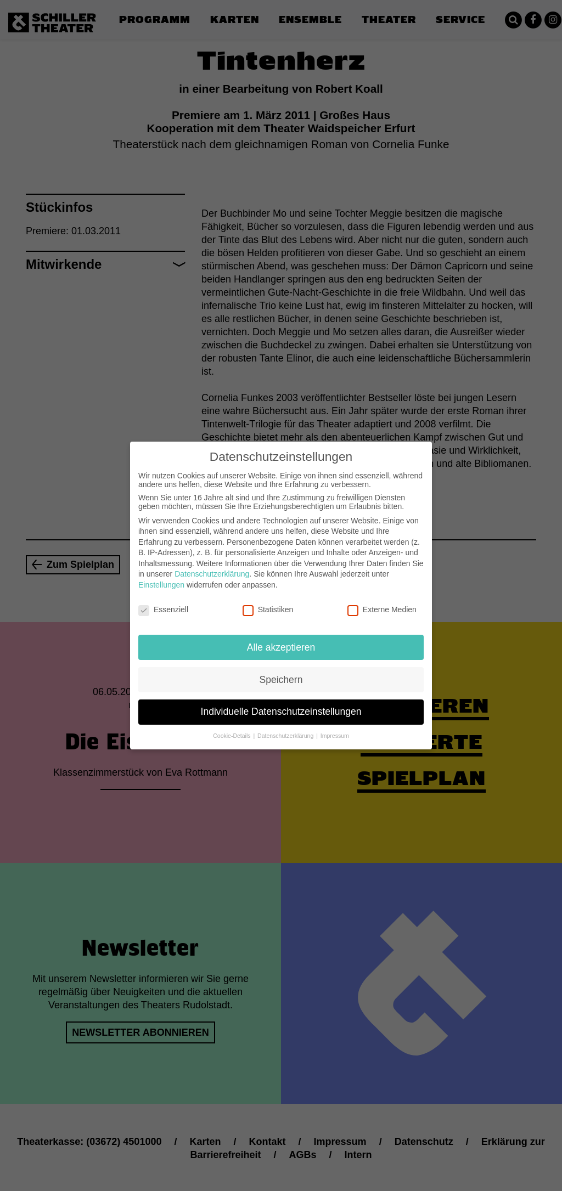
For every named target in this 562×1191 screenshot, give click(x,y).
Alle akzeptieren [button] (281, 639)
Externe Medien (382, 601)
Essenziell (163, 601)
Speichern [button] (281, 672)
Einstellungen (161, 577)
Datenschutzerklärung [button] (286, 728)
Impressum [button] (335, 728)
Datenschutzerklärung (212, 566)
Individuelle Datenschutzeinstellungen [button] (281, 704)
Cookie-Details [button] (232, 728)
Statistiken (268, 601)
